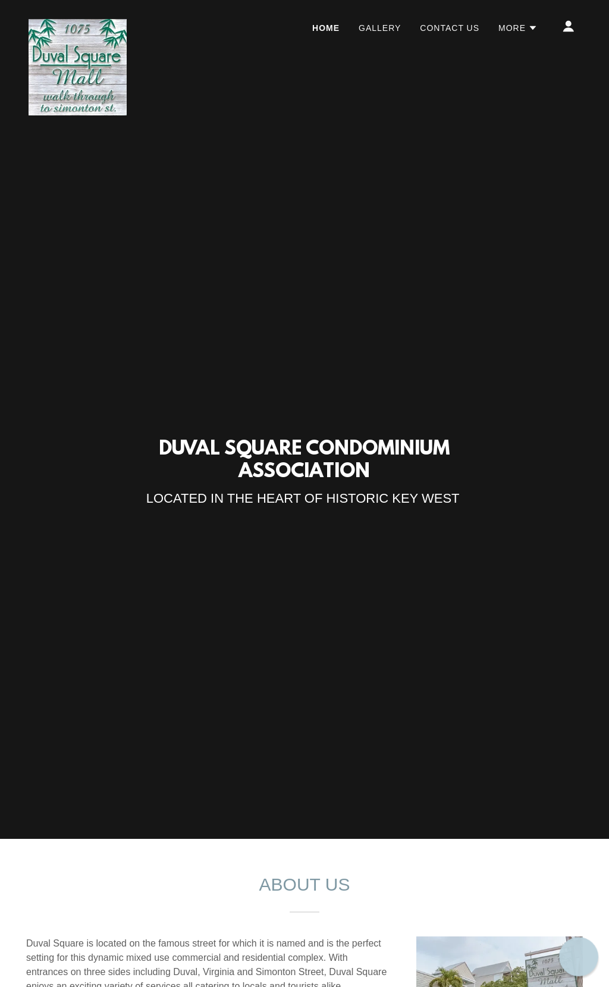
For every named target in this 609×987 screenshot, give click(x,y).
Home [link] (326, 28)
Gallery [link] (380, 28)
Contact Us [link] (449, 28)
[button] (518, 28)
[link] (78, 24)
